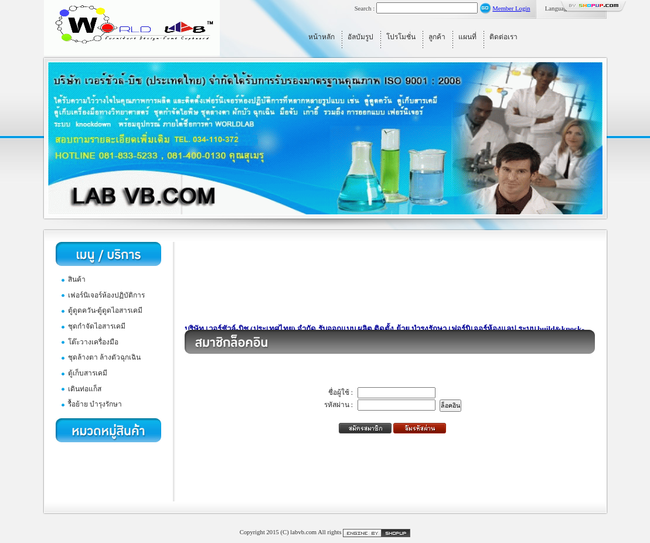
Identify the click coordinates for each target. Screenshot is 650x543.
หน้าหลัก (321, 37)
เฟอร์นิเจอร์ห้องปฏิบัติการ (106, 295)
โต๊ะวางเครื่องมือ (93, 342)
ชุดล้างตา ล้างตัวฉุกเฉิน (104, 357)
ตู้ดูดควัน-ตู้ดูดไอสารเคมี (105, 310)
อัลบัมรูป (360, 37)
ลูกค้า (436, 37)
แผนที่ (467, 37)
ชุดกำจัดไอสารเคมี (96, 326)
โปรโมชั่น (401, 37)
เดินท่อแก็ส (84, 389)
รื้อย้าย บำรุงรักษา (95, 404)
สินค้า (77, 279)
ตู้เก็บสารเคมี (87, 373)
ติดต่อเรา (503, 37)
